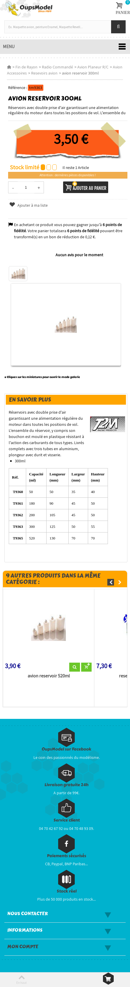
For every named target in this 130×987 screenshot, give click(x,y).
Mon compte (22, 947)
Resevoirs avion (44, 73)
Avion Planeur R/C (92, 67)
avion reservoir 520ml (49, 676)
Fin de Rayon (26, 67)
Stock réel (66, 891)
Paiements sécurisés (66, 856)
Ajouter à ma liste (28, 205)
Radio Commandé (57, 67)
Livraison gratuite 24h (66, 785)
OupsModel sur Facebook (66, 749)
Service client (67, 820)
